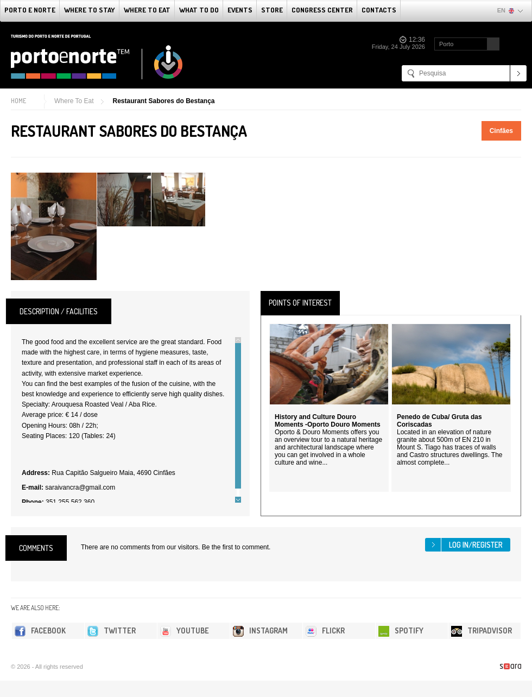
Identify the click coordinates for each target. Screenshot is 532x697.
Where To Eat (147, 9)
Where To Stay (89, 9)
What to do (199, 9)
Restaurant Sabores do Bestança (163, 101)
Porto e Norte (29, 9)
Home (18, 101)
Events (239, 9)
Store (272, 9)
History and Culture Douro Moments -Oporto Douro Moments (328, 420)
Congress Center (322, 9)
